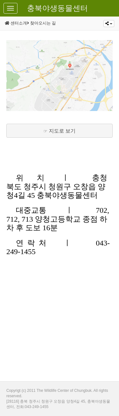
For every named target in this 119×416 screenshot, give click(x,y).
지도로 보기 (62, 130)
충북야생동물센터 (57, 8)
